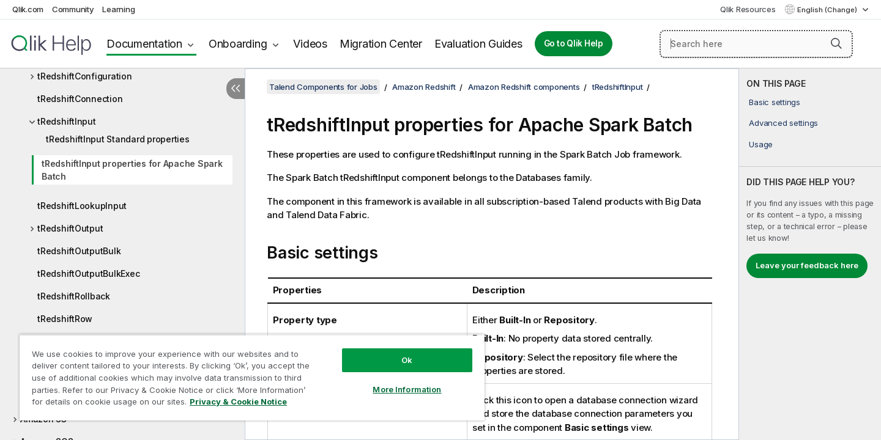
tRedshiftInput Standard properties (118, 139)
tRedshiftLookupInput (82, 205)
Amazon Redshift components (524, 87)
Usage (761, 144)
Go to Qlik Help (573, 43)
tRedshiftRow (64, 319)
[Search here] (756, 44)
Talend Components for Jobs (323, 87)
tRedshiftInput (66, 121)
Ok (406, 360)
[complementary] (810, 254)
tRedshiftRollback (73, 296)
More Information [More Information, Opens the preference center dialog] (407, 389)
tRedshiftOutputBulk (79, 251)
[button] (836, 43)
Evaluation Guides (478, 43)
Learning (118, 9)
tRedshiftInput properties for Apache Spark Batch (132, 170)
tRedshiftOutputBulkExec (88, 273)
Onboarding (238, 43)
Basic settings (774, 102)
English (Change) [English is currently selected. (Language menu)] (828, 10)
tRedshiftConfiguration (84, 76)
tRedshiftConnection (79, 99)
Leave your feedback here (807, 265)
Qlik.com (27, 9)
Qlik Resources (748, 9)
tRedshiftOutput (70, 228)
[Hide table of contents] (235, 88)
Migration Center (381, 43)
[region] (252, 377)
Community (73, 9)
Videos (310, 43)
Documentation (144, 43)
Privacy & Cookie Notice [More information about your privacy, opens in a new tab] (238, 401)
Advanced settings (783, 123)
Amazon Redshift (423, 87)
